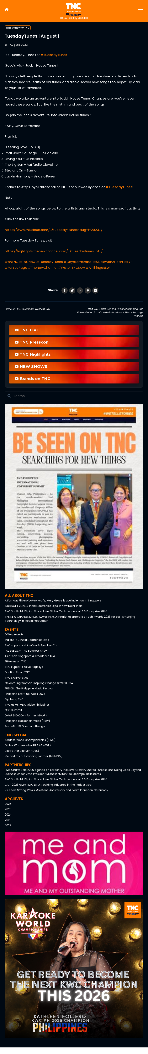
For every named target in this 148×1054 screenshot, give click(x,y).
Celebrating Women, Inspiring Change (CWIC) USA (39, 683)
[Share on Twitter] (72, 290)
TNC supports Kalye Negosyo (24, 667)
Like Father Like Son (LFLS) (22, 751)
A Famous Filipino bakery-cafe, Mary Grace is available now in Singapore (53, 600)
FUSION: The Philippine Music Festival (29, 688)
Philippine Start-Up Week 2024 (25, 694)
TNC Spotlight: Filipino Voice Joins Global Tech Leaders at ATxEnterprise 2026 (56, 611)
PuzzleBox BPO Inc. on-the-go (25, 726)
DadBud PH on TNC (17, 672)
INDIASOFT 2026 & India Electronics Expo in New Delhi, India (43, 606)
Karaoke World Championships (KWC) (30, 740)
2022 (8, 825)
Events (12, 629)
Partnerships (18, 765)
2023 (8, 820)
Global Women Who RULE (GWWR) (28, 745)
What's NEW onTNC (17, 27)
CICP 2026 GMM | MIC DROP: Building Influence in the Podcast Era (48, 785)
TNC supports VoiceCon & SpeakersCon (31, 645)
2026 (8, 804)
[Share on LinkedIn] (80, 290)
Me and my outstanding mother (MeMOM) (34, 756)
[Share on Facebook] (64, 290)
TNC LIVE (27, 330)
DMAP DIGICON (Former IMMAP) (26, 715)
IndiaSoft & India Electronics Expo (27, 640)
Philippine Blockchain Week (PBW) (27, 721)
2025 (8, 809)
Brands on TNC (32, 378)
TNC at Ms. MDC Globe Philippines (27, 705)
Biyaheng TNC (14, 699)
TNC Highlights (33, 354)
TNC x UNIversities (16, 678)
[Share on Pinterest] (88, 290)
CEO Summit (13, 710)
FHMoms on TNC (16, 661)
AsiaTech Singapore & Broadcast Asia (30, 656)
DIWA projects (14, 634)
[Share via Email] (95, 290)
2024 (8, 815)
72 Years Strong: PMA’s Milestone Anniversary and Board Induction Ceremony (56, 790)
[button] (74, 496)
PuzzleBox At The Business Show (26, 651)
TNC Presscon (31, 342)
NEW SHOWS (31, 366)
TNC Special (16, 735)
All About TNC (19, 595)
